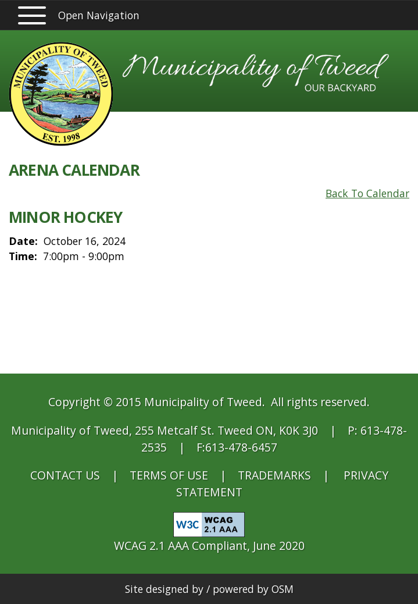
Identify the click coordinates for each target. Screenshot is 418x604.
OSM (282, 589)
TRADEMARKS (274, 475)
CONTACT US (65, 475)
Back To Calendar (367, 193)
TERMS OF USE (169, 475)
